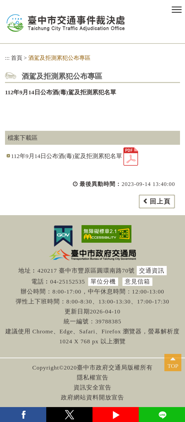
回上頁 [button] (160, 201)
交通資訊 (151, 270)
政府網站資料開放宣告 (92, 397)
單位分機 (103, 281)
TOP (172, 366)
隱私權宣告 (92, 377)
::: (7, 58)
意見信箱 (137, 281)
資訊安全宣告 (92, 387)
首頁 (16, 58)
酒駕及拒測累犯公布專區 (59, 58)
